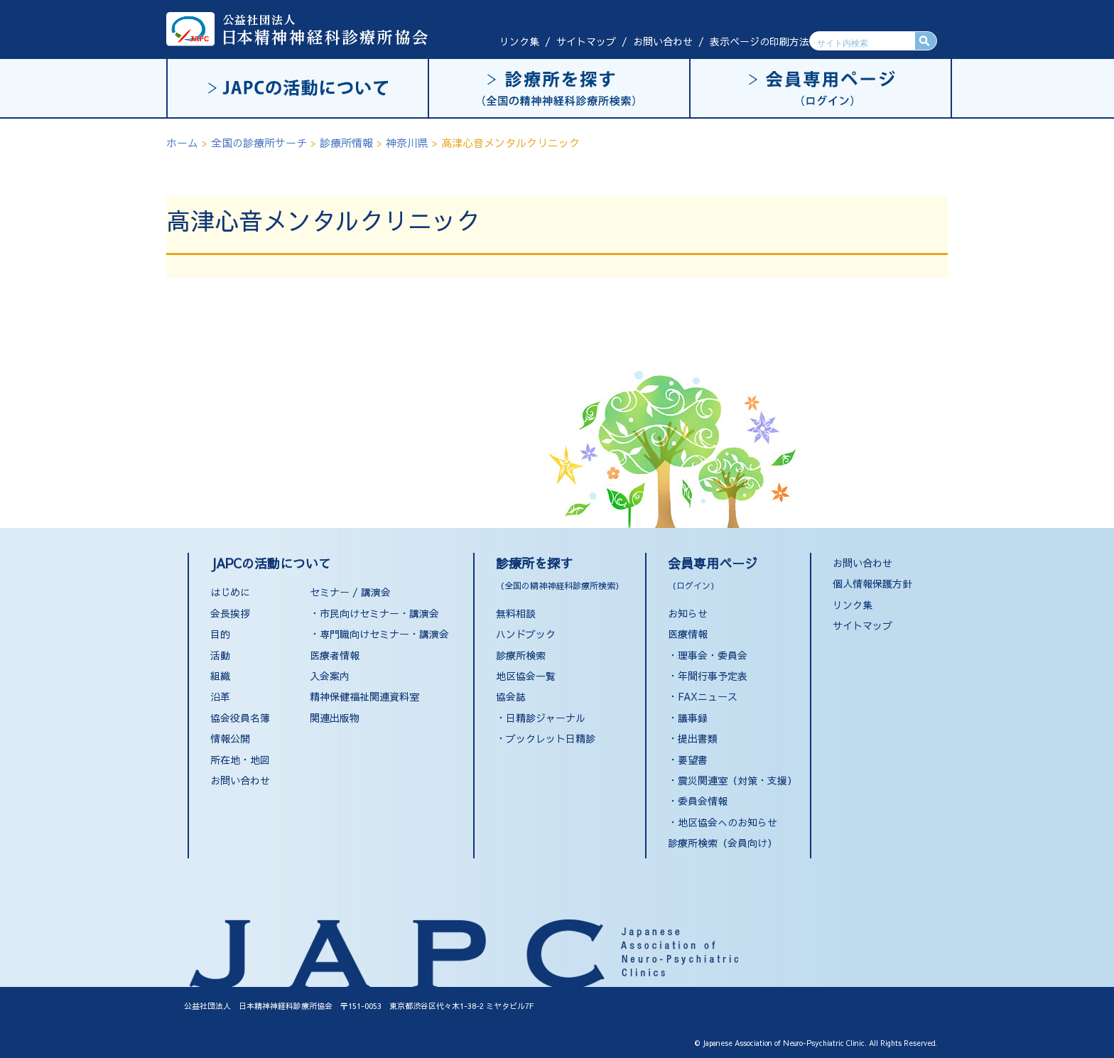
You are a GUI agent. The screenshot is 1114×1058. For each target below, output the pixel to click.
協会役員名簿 (240, 718)
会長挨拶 (230, 613)
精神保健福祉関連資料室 (364, 696)
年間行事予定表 (712, 676)
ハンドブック (526, 634)
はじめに (230, 592)
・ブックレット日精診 (545, 738)
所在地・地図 (240, 759)
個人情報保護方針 (872, 583)
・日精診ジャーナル (540, 718)
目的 (220, 634)
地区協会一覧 (526, 676)
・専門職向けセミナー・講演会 (379, 634)
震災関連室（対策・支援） (737, 780)
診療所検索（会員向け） (722, 843)
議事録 (693, 718)
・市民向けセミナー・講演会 (374, 613)
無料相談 (516, 613)
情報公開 (230, 738)
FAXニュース (707, 696)
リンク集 (519, 41)
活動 (220, 655)
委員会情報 (703, 801)
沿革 (220, 696)
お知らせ (688, 613)
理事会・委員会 (712, 655)
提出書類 (698, 738)
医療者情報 (334, 655)
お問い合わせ (663, 41)
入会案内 (330, 676)
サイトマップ (586, 41)
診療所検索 (521, 655)
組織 (220, 676)
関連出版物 (334, 718)
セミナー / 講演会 (350, 592)
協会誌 (511, 696)
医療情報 (688, 634)
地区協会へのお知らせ (727, 822)
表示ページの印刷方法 (759, 41)
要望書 (693, 759)
